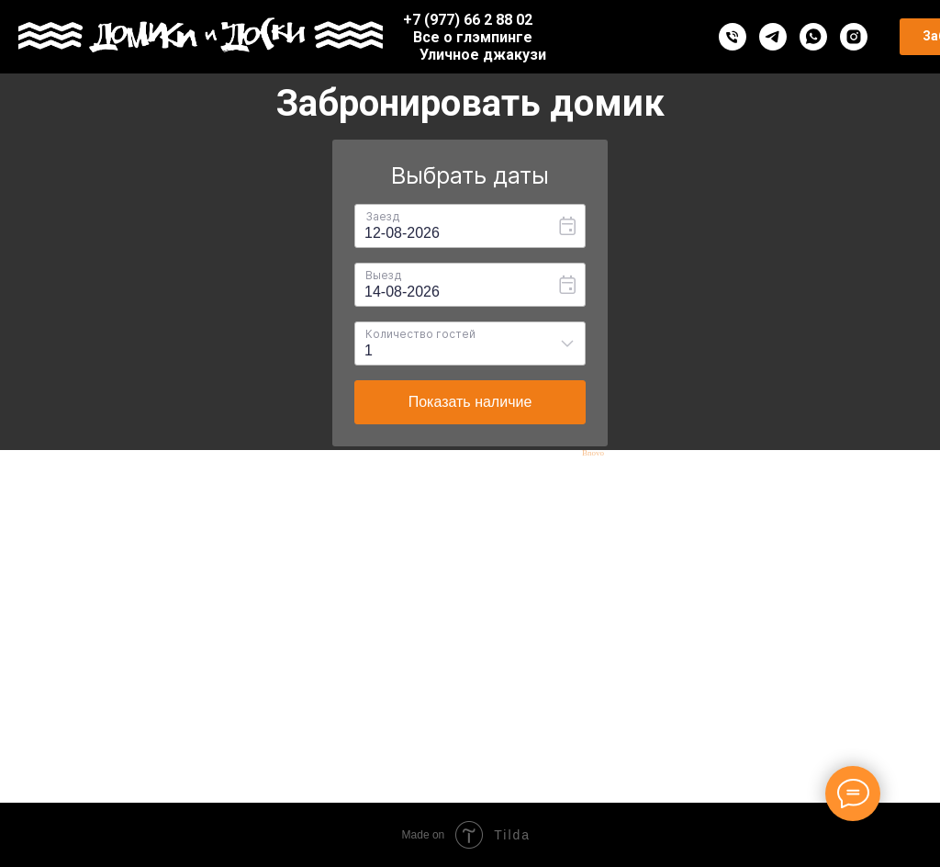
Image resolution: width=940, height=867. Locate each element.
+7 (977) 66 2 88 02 (467, 19)
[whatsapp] (813, 37)
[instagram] (853, 37)
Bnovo (593, 453)
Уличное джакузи (483, 54)
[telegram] (773, 37)
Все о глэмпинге (472, 37)
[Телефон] (732, 37)
